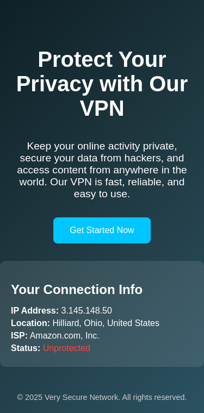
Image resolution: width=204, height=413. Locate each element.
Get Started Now (102, 230)
